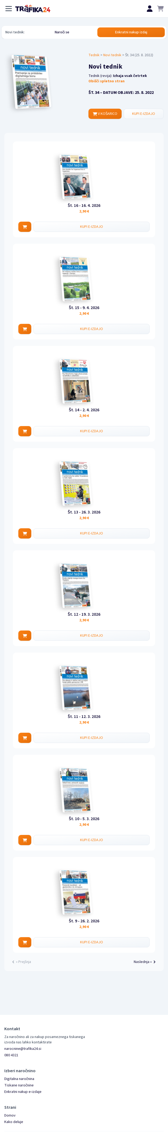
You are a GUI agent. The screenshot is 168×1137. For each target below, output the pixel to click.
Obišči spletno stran (106, 81)
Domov (10, 1115)
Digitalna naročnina (19, 1079)
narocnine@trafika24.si (22, 1048)
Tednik (94, 55)
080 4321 (11, 1055)
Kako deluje (13, 1122)
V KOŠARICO (105, 113)
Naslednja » (145, 962)
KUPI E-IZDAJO (143, 113)
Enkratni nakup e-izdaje (23, 1092)
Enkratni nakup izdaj (131, 32)
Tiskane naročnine (19, 1085)
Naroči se (62, 32)
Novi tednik (112, 55)
